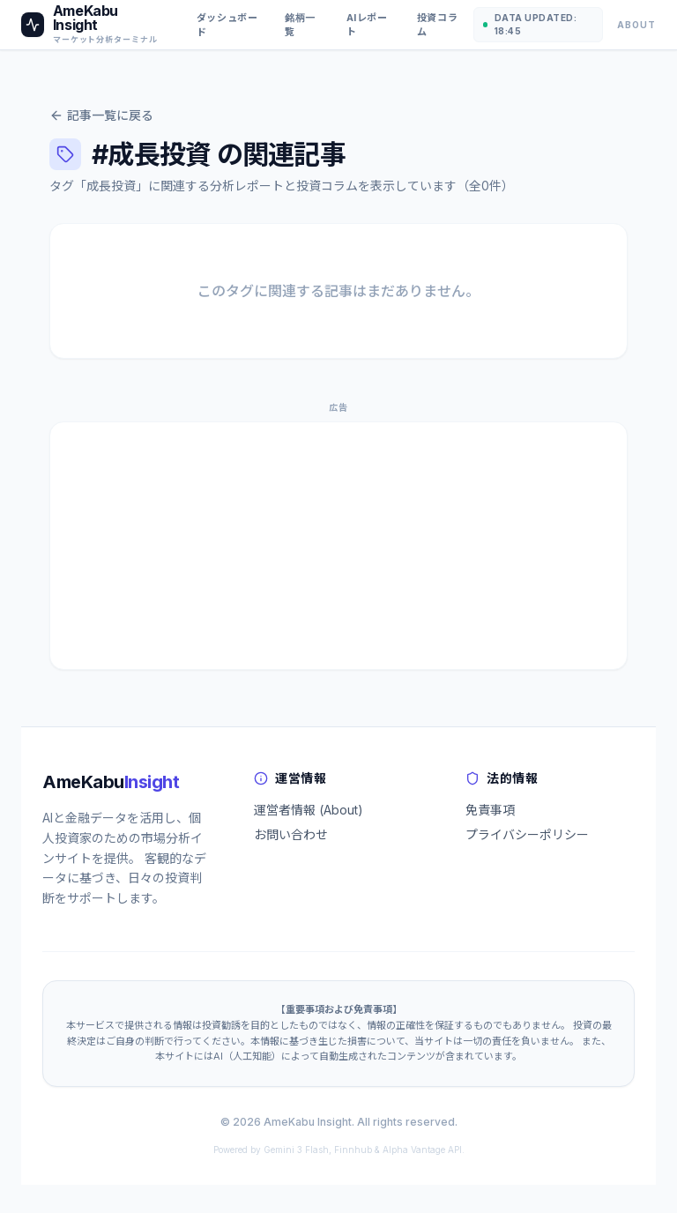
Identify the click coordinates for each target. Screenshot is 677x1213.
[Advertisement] (338, 545)
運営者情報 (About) (308, 809)
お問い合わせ (291, 834)
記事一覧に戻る (101, 115)
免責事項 (490, 809)
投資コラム (437, 25)
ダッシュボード (227, 25)
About (636, 24)
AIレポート (367, 25)
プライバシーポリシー (527, 834)
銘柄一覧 (300, 25)
